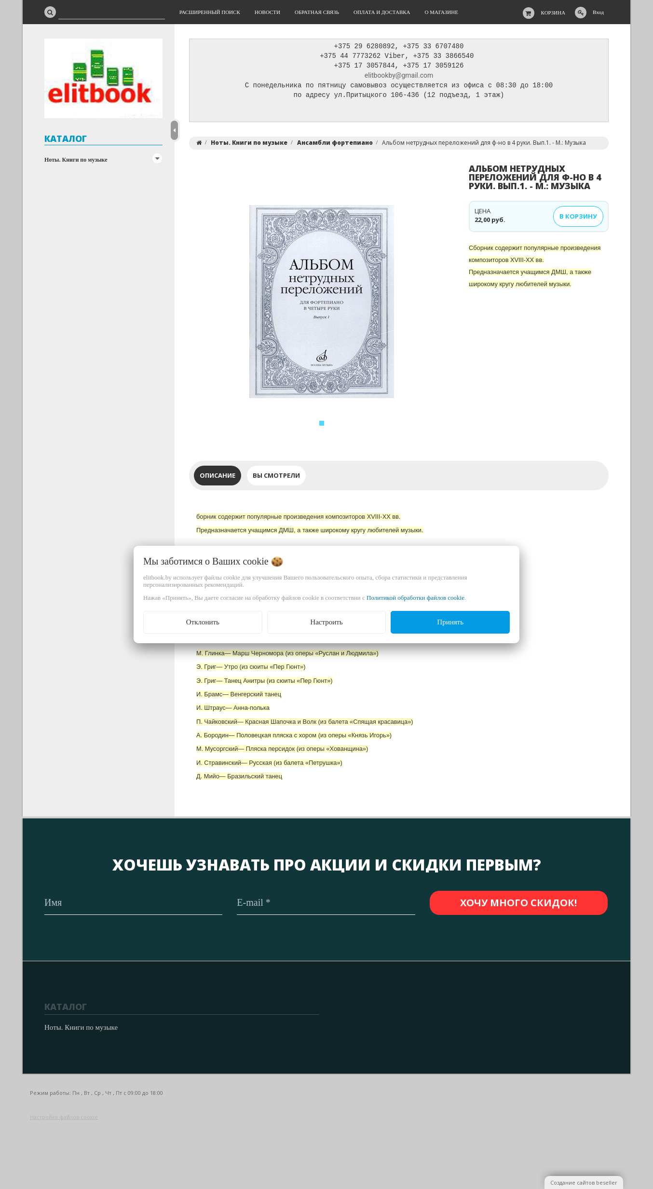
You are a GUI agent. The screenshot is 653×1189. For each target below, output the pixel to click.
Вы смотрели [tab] (276, 477)
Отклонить (202, 622)
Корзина (553, 12)
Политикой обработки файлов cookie (415, 597)
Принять (450, 622)
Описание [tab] (217, 477)
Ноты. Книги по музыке (76, 159)
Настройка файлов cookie (64, 1116)
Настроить (326, 622)
